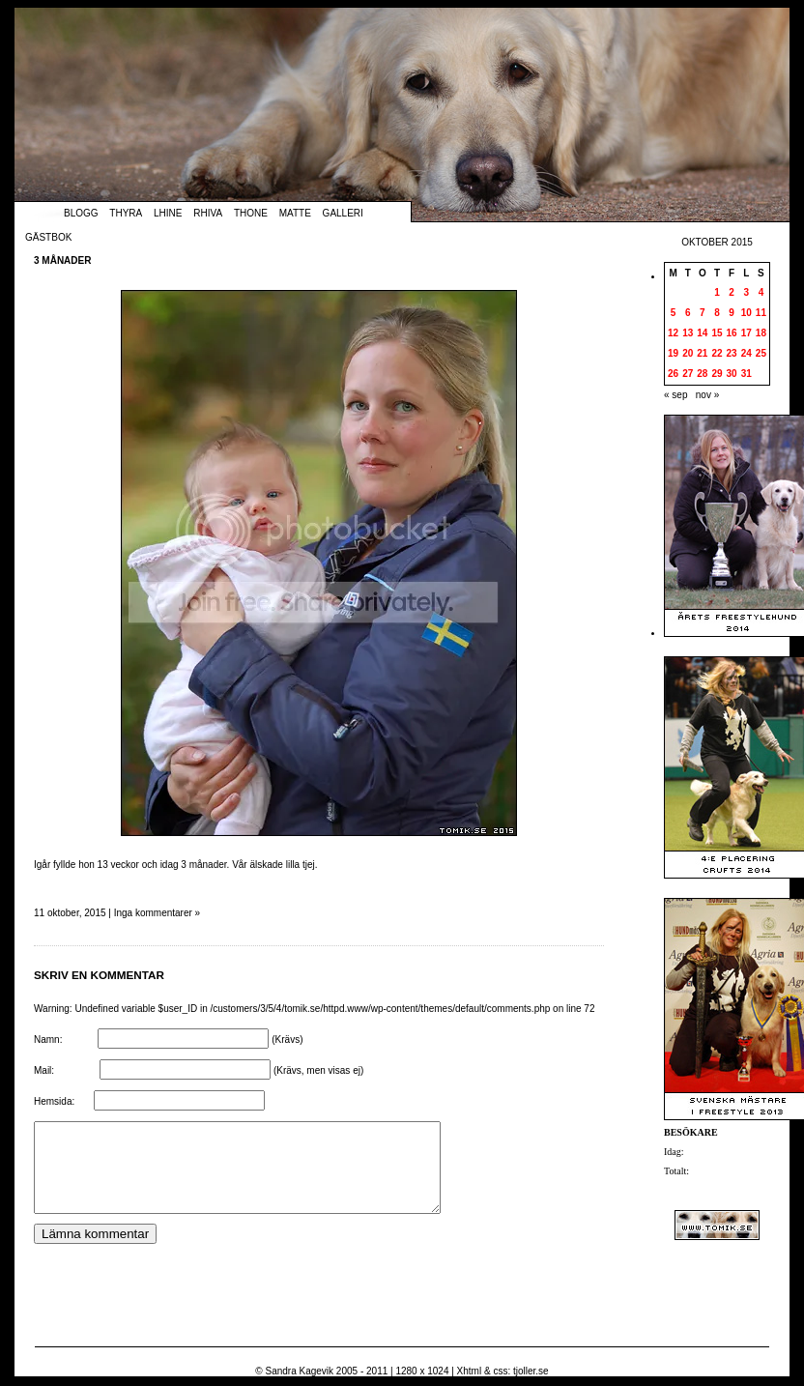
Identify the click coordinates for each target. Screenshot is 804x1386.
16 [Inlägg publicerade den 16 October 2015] (732, 333)
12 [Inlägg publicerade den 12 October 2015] (673, 333)
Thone (251, 213)
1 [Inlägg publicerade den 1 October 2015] (717, 292)
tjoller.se (531, 1371)
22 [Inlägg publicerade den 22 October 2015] (716, 353)
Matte (295, 213)
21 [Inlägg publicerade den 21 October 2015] (702, 353)
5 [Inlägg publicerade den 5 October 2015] (673, 312)
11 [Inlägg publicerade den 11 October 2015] (761, 312)
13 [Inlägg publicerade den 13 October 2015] (687, 333)
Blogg (81, 213)
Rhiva (207, 213)
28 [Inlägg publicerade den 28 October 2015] (702, 373)
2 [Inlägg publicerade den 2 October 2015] (731, 292)
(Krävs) (287, 1039)
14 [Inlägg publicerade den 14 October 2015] (702, 333)
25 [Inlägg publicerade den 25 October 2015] (761, 353)
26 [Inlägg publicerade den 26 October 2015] (673, 373)
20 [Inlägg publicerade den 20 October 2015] (687, 353)
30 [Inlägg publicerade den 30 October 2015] (732, 373)
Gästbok (48, 237)
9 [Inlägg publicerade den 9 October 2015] (731, 312)
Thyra (125, 213)
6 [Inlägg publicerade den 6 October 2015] (688, 312)
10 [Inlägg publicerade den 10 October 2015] (746, 312)
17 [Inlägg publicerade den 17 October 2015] (746, 333)
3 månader (62, 260)
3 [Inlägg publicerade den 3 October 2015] (746, 292)
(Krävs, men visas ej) (318, 1070)
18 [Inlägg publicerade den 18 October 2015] (761, 333)
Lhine (168, 213)
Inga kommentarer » (157, 913)
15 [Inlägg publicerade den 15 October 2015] (716, 333)
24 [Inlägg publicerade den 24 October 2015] (746, 353)
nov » (707, 395)
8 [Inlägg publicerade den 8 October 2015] (717, 312)
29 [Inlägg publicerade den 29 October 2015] (716, 373)
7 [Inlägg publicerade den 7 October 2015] (702, 312)
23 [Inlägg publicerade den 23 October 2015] (732, 353)
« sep (675, 395)
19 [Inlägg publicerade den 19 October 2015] (673, 353)
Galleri (343, 213)
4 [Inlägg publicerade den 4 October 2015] (761, 292)
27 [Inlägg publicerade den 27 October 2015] (687, 373)
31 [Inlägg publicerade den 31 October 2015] (746, 373)
